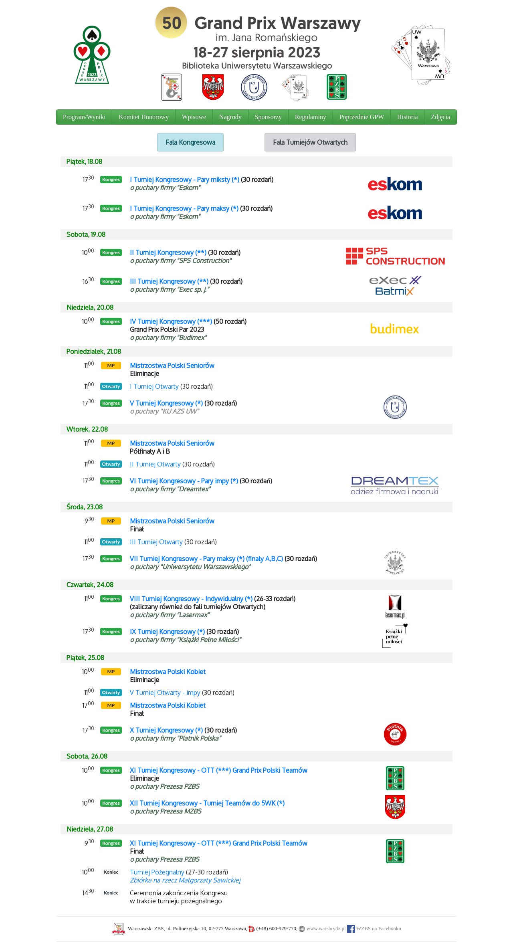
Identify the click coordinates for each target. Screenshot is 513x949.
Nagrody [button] (230, 116)
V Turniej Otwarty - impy (165, 693)
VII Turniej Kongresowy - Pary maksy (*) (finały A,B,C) (206, 559)
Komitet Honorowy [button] (144, 116)
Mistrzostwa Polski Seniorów (172, 365)
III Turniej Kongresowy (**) (169, 281)
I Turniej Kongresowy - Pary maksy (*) (184, 208)
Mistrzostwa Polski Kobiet (168, 672)
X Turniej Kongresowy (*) (166, 730)
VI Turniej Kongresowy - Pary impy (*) (184, 481)
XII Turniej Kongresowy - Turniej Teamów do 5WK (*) (207, 803)
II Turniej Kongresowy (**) (168, 252)
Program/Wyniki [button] (84, 116)
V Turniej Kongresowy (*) (166, 403)
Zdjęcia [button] (440, 116)
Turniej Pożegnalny (157, 872)
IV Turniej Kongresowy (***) (171, 321)
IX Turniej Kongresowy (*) (167, 632)
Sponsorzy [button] (268, 116)
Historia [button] (407, 116)
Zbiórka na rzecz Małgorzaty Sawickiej (185, 880)
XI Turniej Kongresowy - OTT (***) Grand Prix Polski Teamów (218, 770)
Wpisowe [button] (194, 116)
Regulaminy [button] (310, 116)
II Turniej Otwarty (155, 464)
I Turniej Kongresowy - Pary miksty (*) (184, 180)
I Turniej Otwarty (154, 386)
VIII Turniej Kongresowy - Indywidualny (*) (191, 599)
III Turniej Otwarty (156, 542)
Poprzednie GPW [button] (361, 116)
